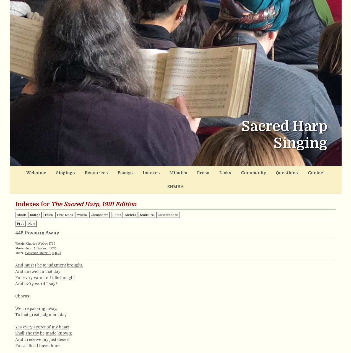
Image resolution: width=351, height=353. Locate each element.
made (51, 318)
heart (64, 312)
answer (31, 256)
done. (55, 330)
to (44, 250)
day (56, 256)
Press (188, 172)
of (48, 312)
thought (67, 262)
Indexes (140, 172)
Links (208, 172)
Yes (18, 312)
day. (63, 299)
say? (53, 268)
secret (39, 312)
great (34, 299)
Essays (117, 172)
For (18, 262)
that (48, 256)
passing (37, 293)
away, (51, 293)
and (47, 262)
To (17, 299)
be (39, 250)
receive (34, 324)
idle (55, 262)
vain (38, 262)
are (25, 293)
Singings (62, 172)
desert (63, 324)
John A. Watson (36, 233)
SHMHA (317, 172)
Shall (19, 318)
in (42, 256)
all (25, 330)
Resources (90, 172)
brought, (75, 250)
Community (235, 172)
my (55, 312)
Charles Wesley (36, 229)
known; (65, 318)
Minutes (165, 172)
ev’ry (28, 262)
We (18, 293)
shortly (32, 318)
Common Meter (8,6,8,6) (43, 238)
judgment (57, 250)
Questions (266, 172)
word (40, 268)
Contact (292, 172)
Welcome (35, 172)
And (19, 250)
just (53, 324)
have (43, 330)
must (29, 250)
